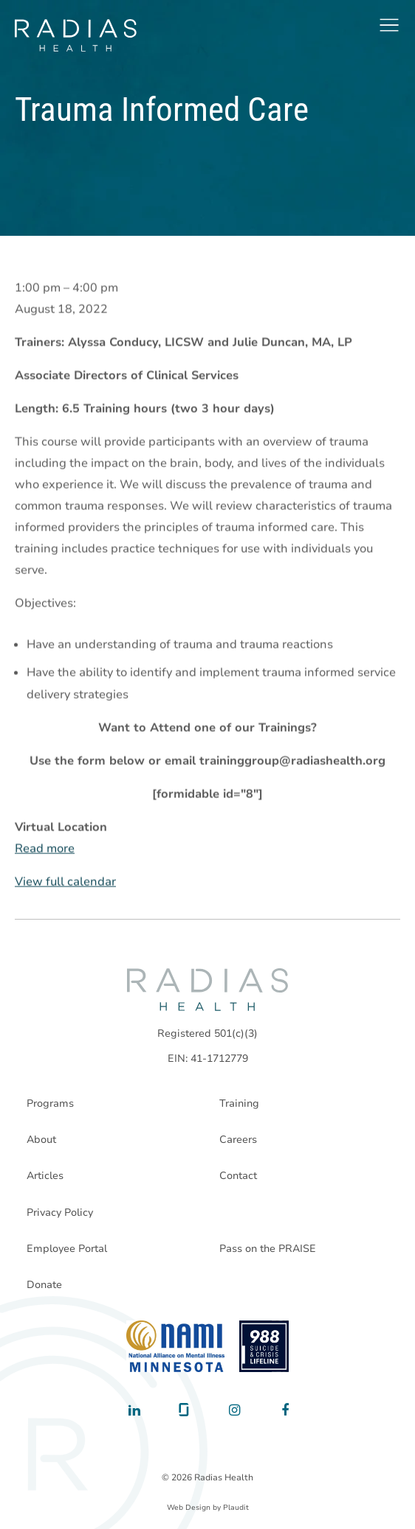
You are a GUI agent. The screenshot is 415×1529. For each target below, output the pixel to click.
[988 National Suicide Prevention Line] (264, 1346)
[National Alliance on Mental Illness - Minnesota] (175, 1346)
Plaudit (236, 1507)
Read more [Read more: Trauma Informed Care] (45, 849)
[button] (389, 25)
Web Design (188, 1507)
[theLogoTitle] (76, 35)
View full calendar (65, 882)
